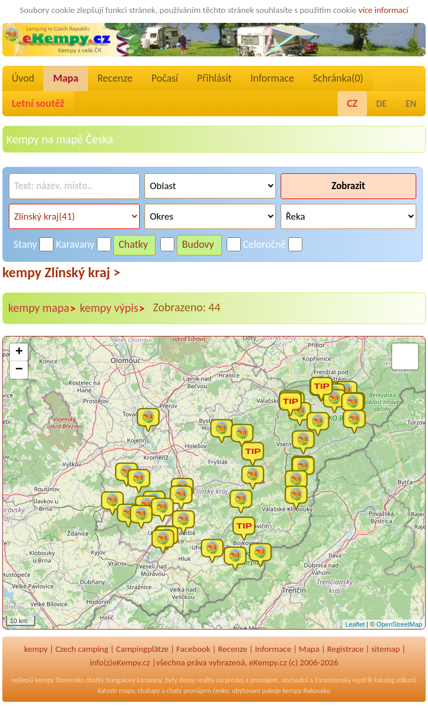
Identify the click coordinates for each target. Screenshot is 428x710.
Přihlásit (214, 78)
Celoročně (265, 244)
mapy (126, 691)
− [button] (19, 370)
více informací (383, 10)
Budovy (198, 244)
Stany (25, 244)
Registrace (345, 649)
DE (381, 103)
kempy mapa (42, 308)
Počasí (164, 78)
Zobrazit (348, 186)
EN (411, 103)
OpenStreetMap (399, 624)
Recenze (115, 78)
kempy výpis (112, 308)
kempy (36, 649)
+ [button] (19, 352)
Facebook (193, 649)
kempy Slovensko (59, 680)
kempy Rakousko (307, 691)
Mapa (65, 78)
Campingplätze (142, 649)
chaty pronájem (188, 691)
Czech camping (81, 649)
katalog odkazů (395, 680)
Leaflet (355, 624)
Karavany (75, 244)
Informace (272, 78)
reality (206, 680)
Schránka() (338, 78)
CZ (352, 103)
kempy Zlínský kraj (61, 272)
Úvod (23, 78)
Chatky (133, 244)
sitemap (386, 649)
